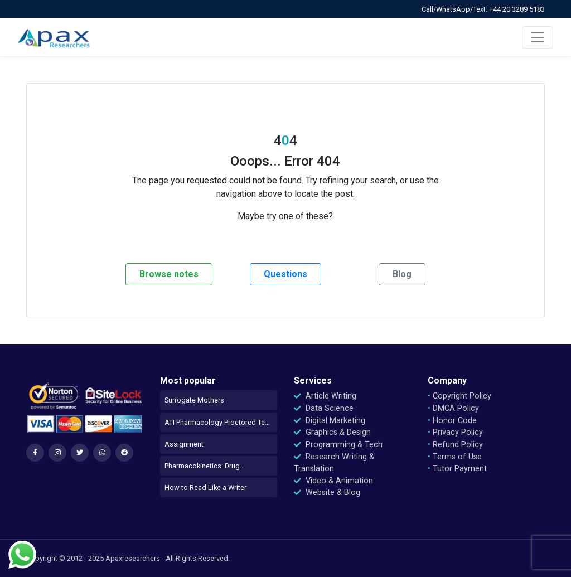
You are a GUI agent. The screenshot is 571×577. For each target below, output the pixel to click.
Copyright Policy (459, 396)
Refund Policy (455, 444)
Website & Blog (327, 492)
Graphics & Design (332, 432)
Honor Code (452, 420)
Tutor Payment (457, 468)
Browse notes (169, 274)
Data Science (324, 408)
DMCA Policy (453, 408)
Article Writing (325, 396)
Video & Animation (333, 481)
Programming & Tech (338, 444)
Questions (285, 274)
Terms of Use (455, 457)
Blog (402, 274)
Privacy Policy (455, 432)
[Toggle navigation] (537, 37)
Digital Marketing (329, 420)
